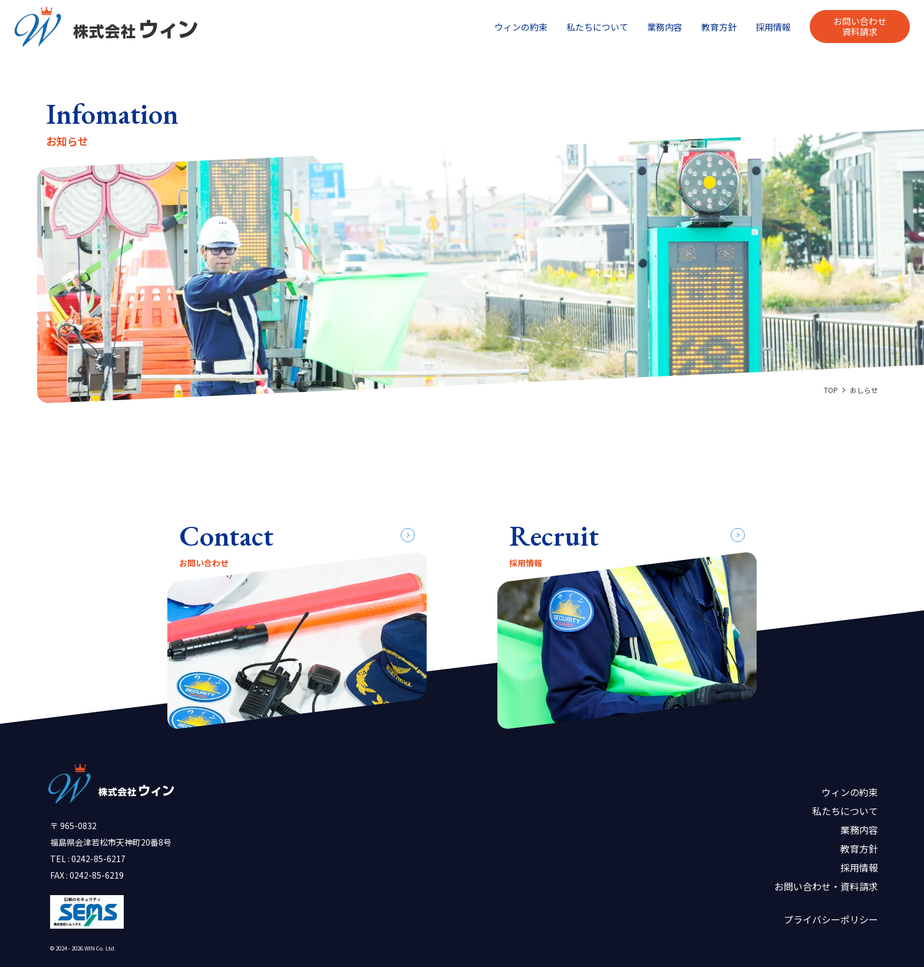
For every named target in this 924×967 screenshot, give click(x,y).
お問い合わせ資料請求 (859, 26)
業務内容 (664, 27)
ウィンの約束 (520, 27)
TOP (831, 390)
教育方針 (719, 27)
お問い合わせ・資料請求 (826, 886)
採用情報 (773, 27)
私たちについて (597, 27)
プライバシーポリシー (831, 919)
